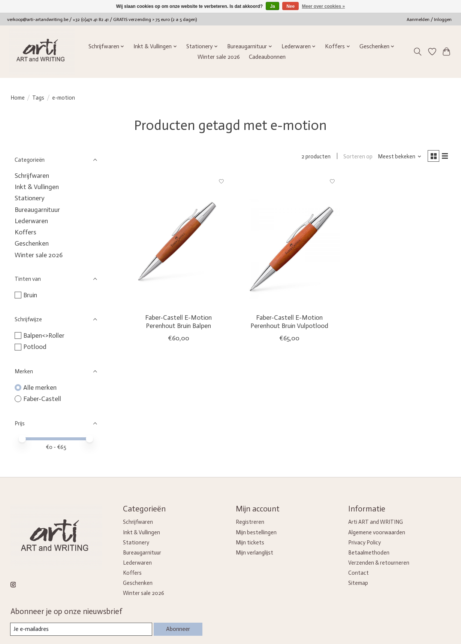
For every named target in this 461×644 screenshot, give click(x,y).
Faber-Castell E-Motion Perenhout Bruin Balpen (178, 323)
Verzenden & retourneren (378, 562)
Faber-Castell (42, 399)
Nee (290, 6)
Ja (272, 6)
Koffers (25, 232)
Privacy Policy (364, 542)
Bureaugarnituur (37, 210)
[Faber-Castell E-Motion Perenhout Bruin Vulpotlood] (289, 242)
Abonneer (177, 629)
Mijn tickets (250, 542)
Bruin (30, 295)
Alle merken (40, 387)
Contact (358, 572)
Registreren (250, 522)
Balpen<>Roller (43, 335)
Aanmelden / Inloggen (429, 19)
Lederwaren (31, 221)
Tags (38, 97)
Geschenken (32, 243)
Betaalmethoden (368, 552)
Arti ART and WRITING (375, 522)
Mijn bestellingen (256, 532)
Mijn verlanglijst (254, 552)
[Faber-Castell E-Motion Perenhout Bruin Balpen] (178, 242)
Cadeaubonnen (267, 57)
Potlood (34, 347)
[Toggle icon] (417, 51)
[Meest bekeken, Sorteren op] (397, 157)
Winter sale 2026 (219, 57)
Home (17, 97)
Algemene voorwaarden (376, 532)
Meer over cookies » (323, 6)
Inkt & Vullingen (37, 187)
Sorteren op (355, 157)
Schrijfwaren (32, 175)
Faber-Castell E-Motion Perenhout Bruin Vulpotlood (289, 323)
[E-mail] (80, 629)
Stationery (30, 198)
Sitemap (358, 583)
